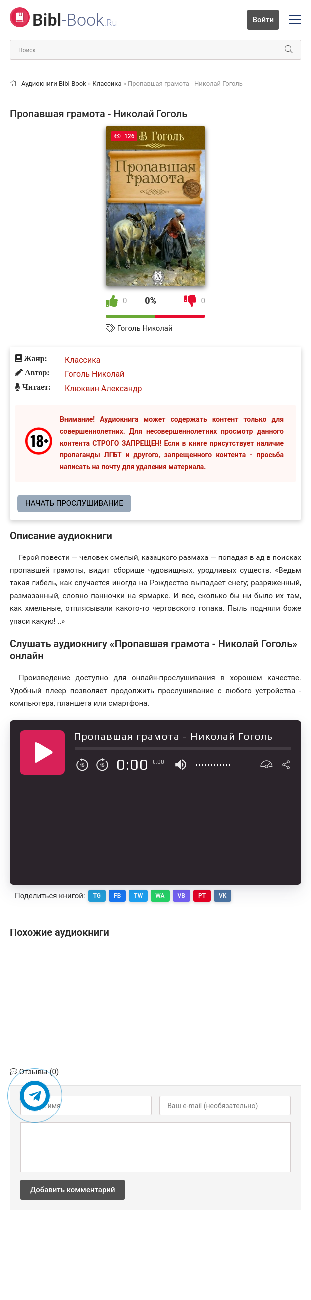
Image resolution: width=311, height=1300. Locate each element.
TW (138, 895)
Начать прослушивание (74, 503)
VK (222, 895)
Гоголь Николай (145, 328)
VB (181, 895)
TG (97, 895)
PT (202, 895)
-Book (74, 20)
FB (117, 895)
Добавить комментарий (72, 1189)
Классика (83, 360)
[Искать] (288, 50)
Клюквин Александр (103, 388)
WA (160, 895)
